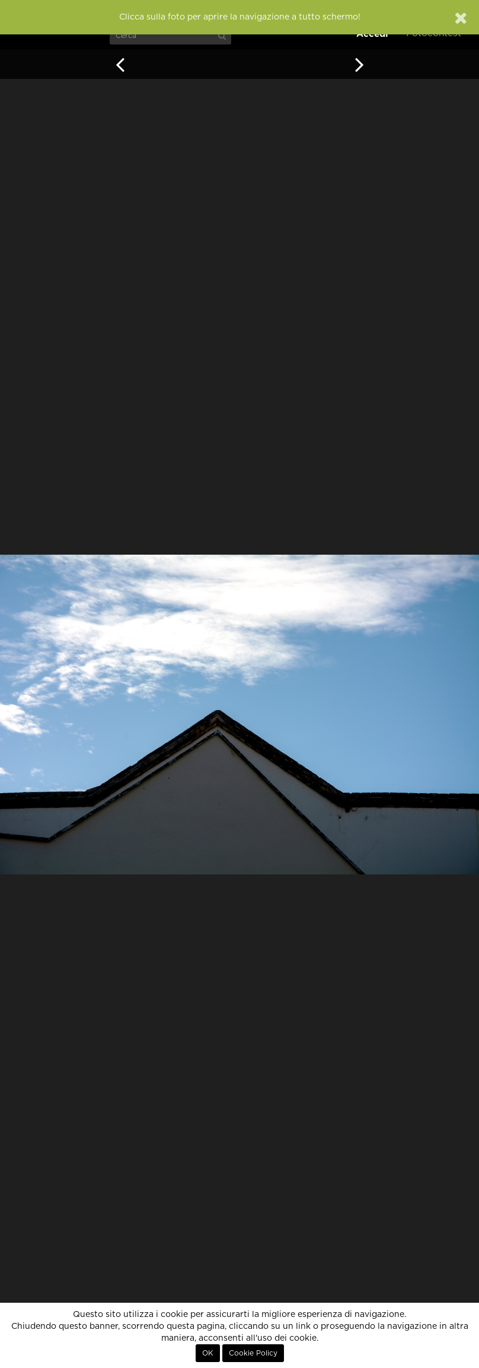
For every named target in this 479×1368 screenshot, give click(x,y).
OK (207, 1353)
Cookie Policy (253, 1353)
